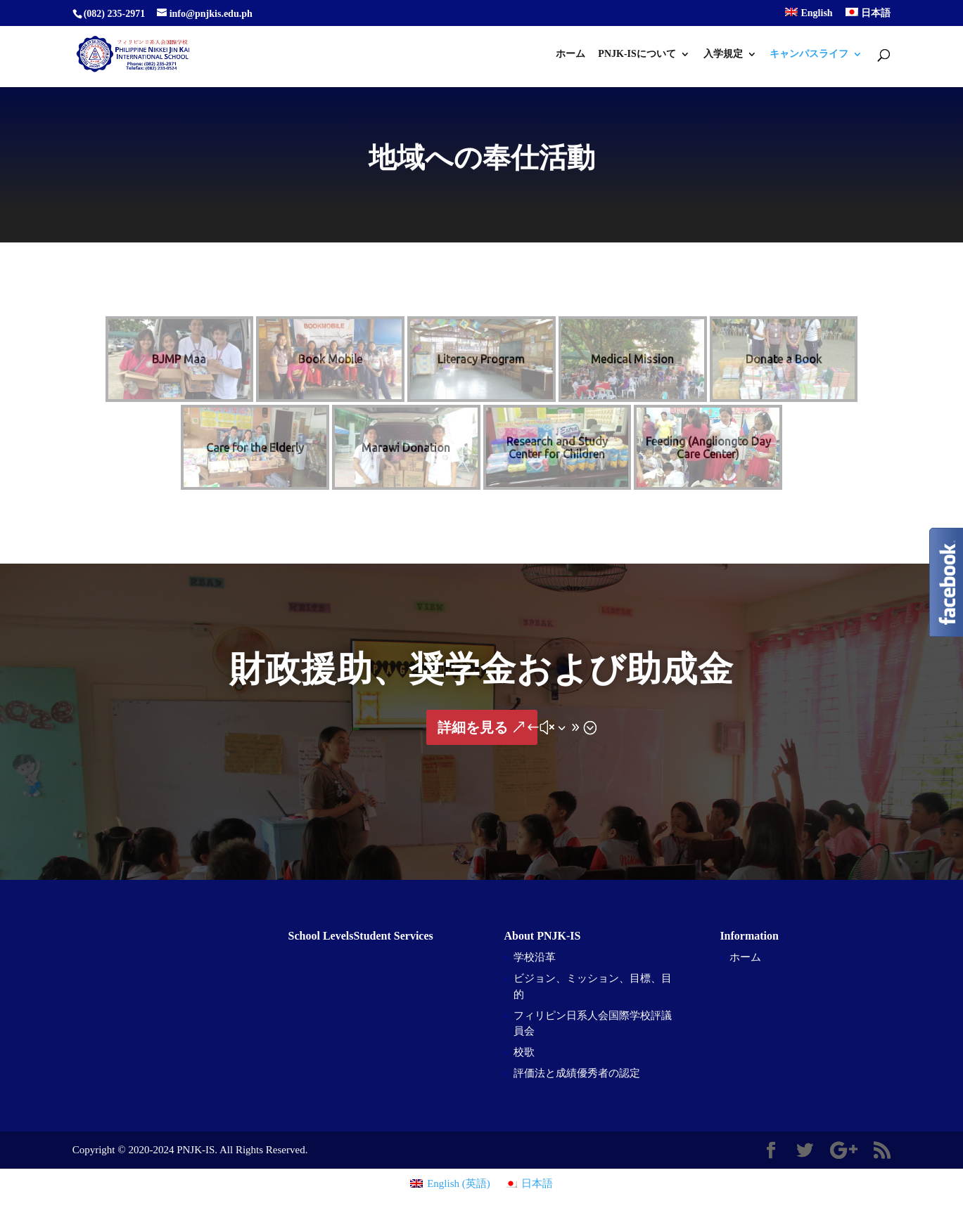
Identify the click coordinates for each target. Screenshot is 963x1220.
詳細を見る (473, 727)
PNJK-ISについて (636, 54)
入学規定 (723, 54)
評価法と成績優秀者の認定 (577, 1073)
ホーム (570, 54)
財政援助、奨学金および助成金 (481, 669)
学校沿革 (535, 957)
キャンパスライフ (809, 54)
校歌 (524, 1052)
